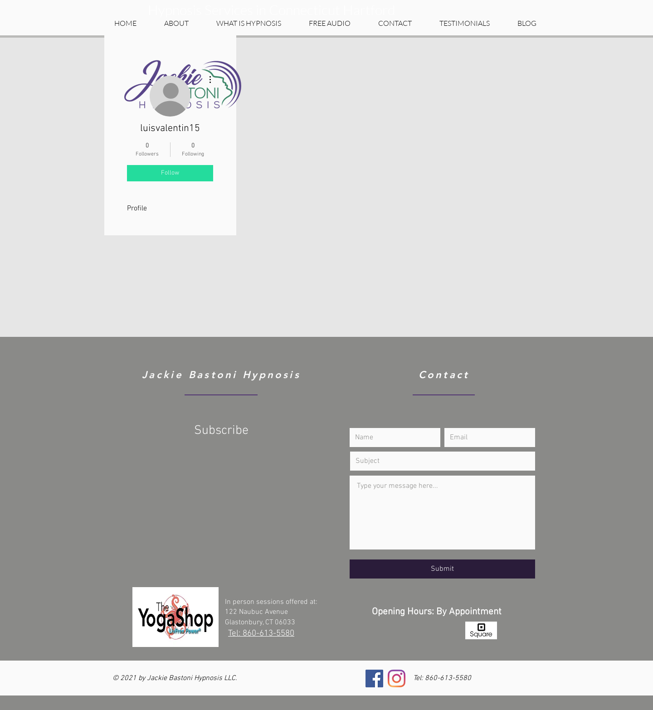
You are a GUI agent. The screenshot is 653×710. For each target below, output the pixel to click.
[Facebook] (374, 678)
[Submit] (442, 569)
